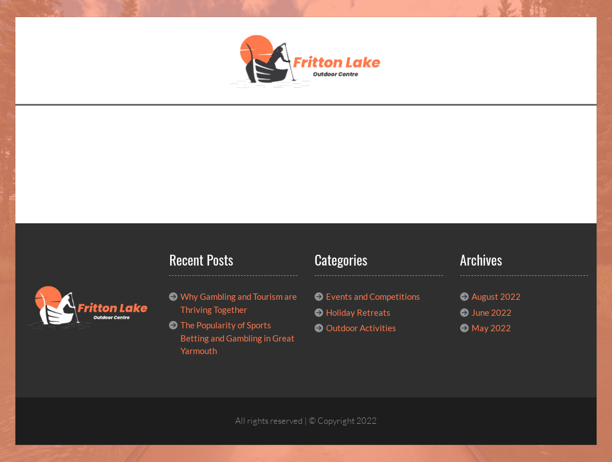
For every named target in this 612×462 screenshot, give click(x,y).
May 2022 (491, 328)
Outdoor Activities (361, 328)
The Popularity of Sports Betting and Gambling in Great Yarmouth (237, 338)
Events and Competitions (373, 296)
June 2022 (492, 312)
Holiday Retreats (358, 312)
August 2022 (496, 296)
